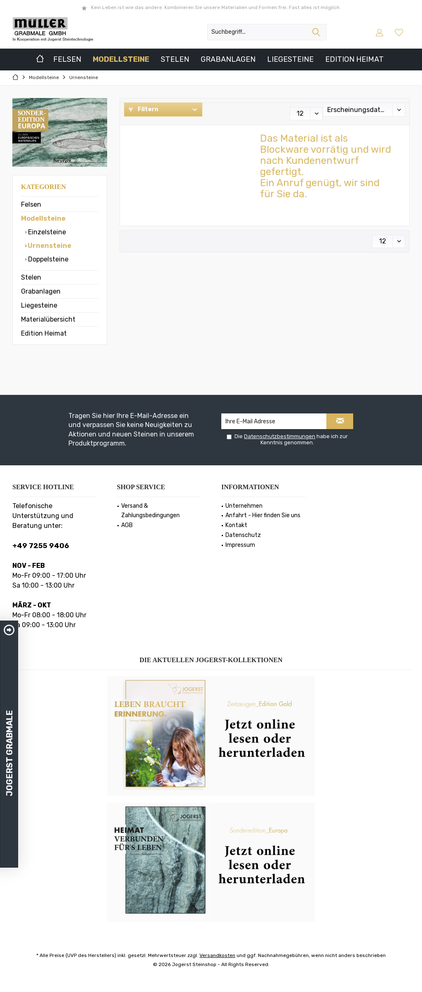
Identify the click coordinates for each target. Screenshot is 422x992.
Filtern (143, 109)
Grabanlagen (41, 291)
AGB (127, 525)
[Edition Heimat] (354, 59)
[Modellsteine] (121, 59)
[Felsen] (67, 59)
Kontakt (236, 525)
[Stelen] (175, 59)
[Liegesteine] (290, 59)
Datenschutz (243, 535)
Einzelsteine (46, 232)
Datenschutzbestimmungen (279, 436)
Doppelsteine (47, 259)
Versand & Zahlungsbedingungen (150, 510)
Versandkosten (217, 955)
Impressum (240, 545)
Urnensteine (48, 246)
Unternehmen (244, 505)
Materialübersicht (48, 319)
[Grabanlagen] (228, 59)
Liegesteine (39, 305)
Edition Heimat (44, 333)
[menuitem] (400, 32)
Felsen (31, 204)
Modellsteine (43, 218)
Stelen (31, 277)
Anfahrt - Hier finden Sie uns (262, 515)
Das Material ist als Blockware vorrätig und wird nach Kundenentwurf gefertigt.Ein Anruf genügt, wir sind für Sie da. (325, 166)
